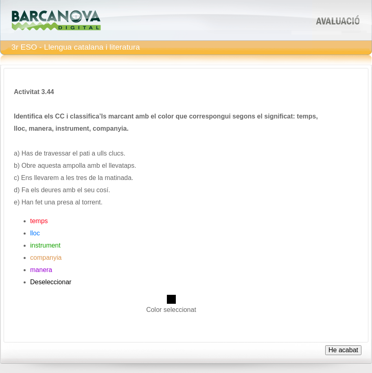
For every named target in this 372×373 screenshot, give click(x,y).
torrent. (92, 202)
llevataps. (122, 165)
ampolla (74, 165)
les (70, 177)
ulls (102, 153)
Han (27, 202)
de (38, 153)
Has (27, 153)
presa (65, 202)
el (74, 153)
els (35, 189)
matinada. (119, 177)
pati (84, 153)
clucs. (117, 153)
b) (17, 165)
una (49, 202)
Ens (27, 177)
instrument (45, 245)
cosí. (103, 189)
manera (41, 269)
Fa (25, 189)
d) (17, 189)
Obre (29, 165)
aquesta (49, 165)
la (100, 177)
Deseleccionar (50, 282)
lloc (35, 233)
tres (81, 177)
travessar (57, 153)
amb (94, 165)
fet (39, 202)
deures (51, 189)
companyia (45, 257)
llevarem (46, 177)
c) (16, 177)
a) (17, 153)
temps (39, 220)
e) (17, 202)
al (77, 202)
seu (89, 189)
